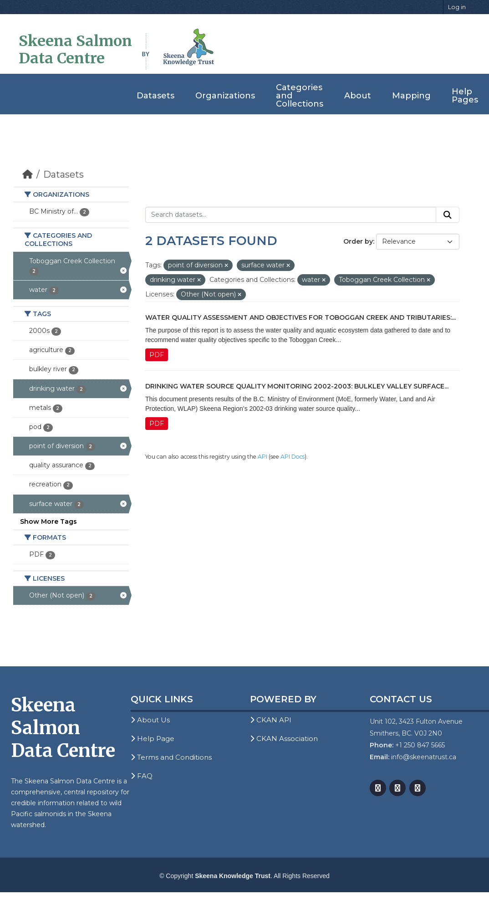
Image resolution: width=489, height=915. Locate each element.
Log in (457, 6)
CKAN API (270, 720)
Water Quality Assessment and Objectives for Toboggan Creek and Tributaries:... (300, 317)
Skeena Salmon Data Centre (75, 49)
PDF (156, 355)
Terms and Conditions (171, 757)
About (357, 96)
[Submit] (447, 215)
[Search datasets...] (290, 215)
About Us (150, 720)
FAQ (142, 776)
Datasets (155, 96)
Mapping (411, 96)
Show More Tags (48, 521)
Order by (358, 241)
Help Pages (465, 96)
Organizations (225, 96)
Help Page (152, 738)
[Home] (27, 174)
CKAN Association (284, 738)
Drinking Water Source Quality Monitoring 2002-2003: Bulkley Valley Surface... (296, 386)
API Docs (292, 456)
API (262, 456)
